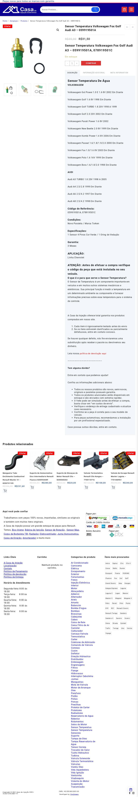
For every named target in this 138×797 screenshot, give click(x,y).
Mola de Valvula (79, 685)
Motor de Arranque (81, 687)
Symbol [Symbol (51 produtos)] (123, 623)
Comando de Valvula (82, 645)
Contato (8, 568)
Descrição (73, 73)
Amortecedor (29, 538)
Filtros (74, 668)
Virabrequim (77, 778)
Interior (74, 585)
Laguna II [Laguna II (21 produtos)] (109, 593)
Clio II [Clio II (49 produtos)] (128, 563)
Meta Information (121, 73)
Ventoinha (76, 775)
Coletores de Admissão (83, 642)
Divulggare (74, 794)
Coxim (74, 651)
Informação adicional (95, 73)
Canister (75, 628)
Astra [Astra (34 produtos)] (108, 563)
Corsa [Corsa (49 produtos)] (108, 568)
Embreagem (77, 662)
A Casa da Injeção (13, 563)
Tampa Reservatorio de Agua (83, 743)
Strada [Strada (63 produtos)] (115, 623)
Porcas (74, 702)
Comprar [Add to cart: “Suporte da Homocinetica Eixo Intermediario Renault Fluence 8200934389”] (32, 487)
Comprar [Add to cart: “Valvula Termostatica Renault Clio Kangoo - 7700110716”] (86, 487)
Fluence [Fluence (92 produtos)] (109, 578)
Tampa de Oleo (79, 738)
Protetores (76, 710)
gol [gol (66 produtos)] (121, 578)
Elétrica (75, 568)
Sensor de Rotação (55, 530)
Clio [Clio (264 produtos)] (121, 563)
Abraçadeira (77, 591)
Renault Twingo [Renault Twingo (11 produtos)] (111, 613)
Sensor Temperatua (81, 727)
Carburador (77, 631)
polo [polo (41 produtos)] (121, 603)
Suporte (75, 736)
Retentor (75, 719)
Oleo (73, 690)
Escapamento (78, 571)
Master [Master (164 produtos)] (125, 593)
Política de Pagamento (16, 571)
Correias (75, 648)
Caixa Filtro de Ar (80, 625)
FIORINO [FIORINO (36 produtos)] (126, 573)
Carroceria (76, 566)
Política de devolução (15, 574)
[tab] (72, 73)
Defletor (75, 653)
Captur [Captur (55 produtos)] (115, 563)
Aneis (74, 600)
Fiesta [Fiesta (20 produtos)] (117, 573)
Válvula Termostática (82, 761)
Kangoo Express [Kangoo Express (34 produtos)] (112, 588)
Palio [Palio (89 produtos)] (107, 603)
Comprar (92, 63)
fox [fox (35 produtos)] (115, 578)
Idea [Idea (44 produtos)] (120, 583)
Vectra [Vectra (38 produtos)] (129, 628)
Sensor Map (73, 530)
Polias (74, 699)
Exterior (75, 574)
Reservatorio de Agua (82, 716)
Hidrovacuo (77, 673)
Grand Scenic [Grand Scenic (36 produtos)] (111, 583)
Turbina (75, 755)
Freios (74, 580)
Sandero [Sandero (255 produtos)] (123, 613)
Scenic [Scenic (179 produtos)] (127, 618)
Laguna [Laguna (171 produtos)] (123, 588)
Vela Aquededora (80, 770)
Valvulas (75, 764)
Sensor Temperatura (81, 730)
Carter (74, 639)
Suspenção (77, 784)
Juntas (74, 679)
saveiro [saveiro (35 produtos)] (119, 618)
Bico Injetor (18, 530)
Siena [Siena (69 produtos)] (108, 623)
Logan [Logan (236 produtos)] (117, 593)
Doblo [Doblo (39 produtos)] (115, 568)
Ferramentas (77, 577)
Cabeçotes (76, 617)
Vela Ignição (77, 772)
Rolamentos (77, 721)
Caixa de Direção (13, 538)
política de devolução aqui (94, 353)
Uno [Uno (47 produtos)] (122, 628)
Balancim (76, 605)
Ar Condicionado (79, 563)
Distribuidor (77, 659)
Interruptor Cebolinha (82, 676)
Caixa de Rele (78, 622)
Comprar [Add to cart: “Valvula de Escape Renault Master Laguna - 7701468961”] (113, 487)
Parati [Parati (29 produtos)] (114, 603)
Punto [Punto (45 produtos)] (128, 603)
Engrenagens (78, 665)
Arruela (75, 602)
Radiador (34, 534)
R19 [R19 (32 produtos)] (107, 608)
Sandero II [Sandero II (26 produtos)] (109, 618)
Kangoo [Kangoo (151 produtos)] (127, 583)
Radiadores (77, 713)
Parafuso (76, 693)
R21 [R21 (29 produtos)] (112, 608)
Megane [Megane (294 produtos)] (118, 598)
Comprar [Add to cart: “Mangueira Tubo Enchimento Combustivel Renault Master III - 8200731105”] (5, 490)
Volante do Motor (80, 781)
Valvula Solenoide (80, 758)
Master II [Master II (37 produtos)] (109, 598)
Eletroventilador (48, 534)
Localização (10, 566)
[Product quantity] (72, 63)
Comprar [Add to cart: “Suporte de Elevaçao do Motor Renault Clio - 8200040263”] (59, 487)
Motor (74, 588)
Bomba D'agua (79, 608)
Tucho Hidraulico (80, 753)
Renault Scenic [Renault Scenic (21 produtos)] (122, 608)
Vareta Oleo (77, 767)
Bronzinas (76, 614)
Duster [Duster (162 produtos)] (122, 568)
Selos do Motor (79, 724)
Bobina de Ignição (34, 530)
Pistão (74, 696)
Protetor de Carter (80, 707)
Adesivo (75, 594)
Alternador (76, 597)
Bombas (75, 611)
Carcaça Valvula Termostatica (79, 635)
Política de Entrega (14, 577)
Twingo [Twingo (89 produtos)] (115, 628)
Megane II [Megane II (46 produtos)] (128, 598)
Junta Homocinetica (68, 534)
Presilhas (76, 704)
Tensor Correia (78, 747)
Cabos (74, 619)
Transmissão (78, 787)
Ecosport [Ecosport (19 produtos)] (109, 573)
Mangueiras (77, 682)
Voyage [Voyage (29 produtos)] (108, 633)
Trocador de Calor (80, 750)
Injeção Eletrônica (80, 583)
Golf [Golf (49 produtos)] (126, 578)
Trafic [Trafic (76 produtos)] (108, 628)
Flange (74, 670)
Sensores (76, 733)
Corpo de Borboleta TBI (16, 534)
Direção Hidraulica (80, 656)
